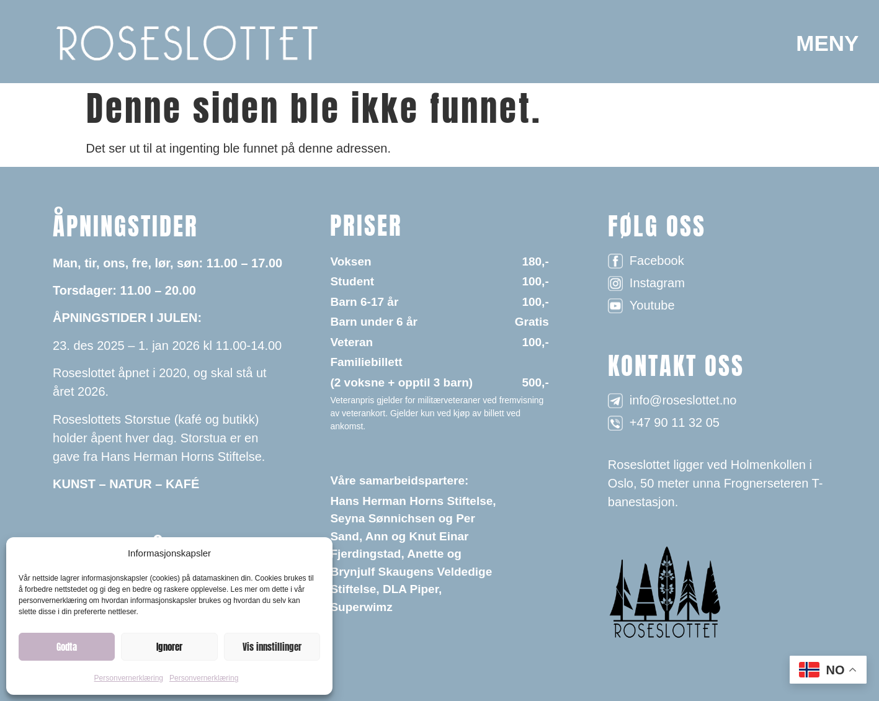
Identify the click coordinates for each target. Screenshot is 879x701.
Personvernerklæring (128, 678)
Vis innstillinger (272, 647)
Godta (66, 647)
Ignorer (169, 647)
